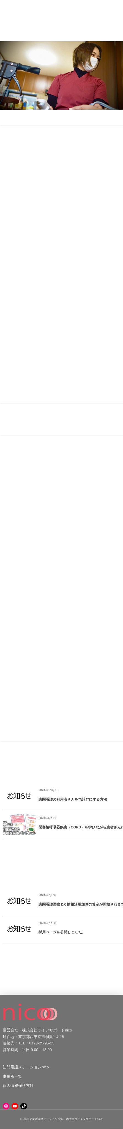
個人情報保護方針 (18, 1085)
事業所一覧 (12, 1076)
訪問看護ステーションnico (26, 1067)
